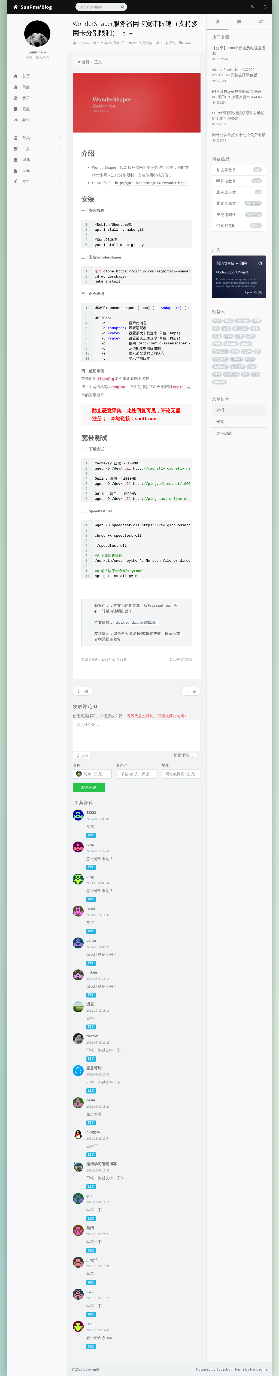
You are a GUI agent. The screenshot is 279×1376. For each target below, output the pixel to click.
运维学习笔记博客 (101, 1163)
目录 (217, 344)
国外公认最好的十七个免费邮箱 (238, 134)
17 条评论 (168, 43)
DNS (251, 367)
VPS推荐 (238, 367)
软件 (217, 321)
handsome (259, 1369)
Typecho (242, 321)
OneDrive (231, 374)
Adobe (245, 344)
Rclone (236, 359)
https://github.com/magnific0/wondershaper (151, 182)
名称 (78, 765)
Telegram (220, 351)
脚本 (228, 321)
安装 (220, 421)
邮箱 (122, 765)
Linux (188, 43)
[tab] (217, 21)
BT (257, 351)
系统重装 (220, 367)
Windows (240, 328)
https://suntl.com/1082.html (136, 622)
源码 (256, 321)
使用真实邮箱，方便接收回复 (130, 715)
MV (216, 328)
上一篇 (82, 691)
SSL (245, 374)
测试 (255, 328)
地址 (165, 765)
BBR (255, 374)
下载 (239, 336)
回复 (91, 835)
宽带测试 (224, 433)
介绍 (220, 409)
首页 (83, 61)
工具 (228, 336)
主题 (217, 336)
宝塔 (226, 328)
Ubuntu (219, 382)
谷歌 (250, 336)
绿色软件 (220, 359)
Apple (246, 351)
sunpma (83, 43)
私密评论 (181, 755)
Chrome (230, 344)
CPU (217, 374)
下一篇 (191, 691)
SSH (235, 351)
